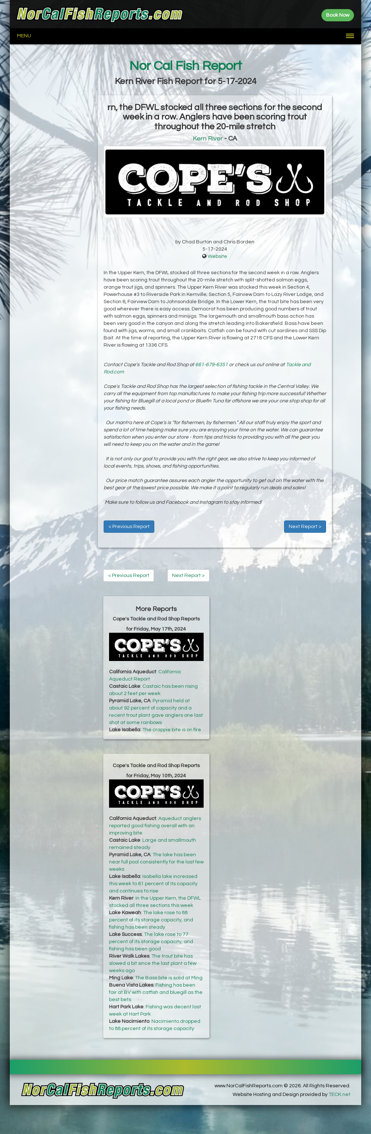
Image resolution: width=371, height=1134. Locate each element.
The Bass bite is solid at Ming (169, 977)
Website (217, 256)
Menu (24, 35)
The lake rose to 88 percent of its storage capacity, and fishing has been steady (151, 920)
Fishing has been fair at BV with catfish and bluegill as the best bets (156, 992)
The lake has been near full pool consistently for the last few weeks (156, 862)
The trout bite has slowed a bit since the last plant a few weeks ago (152, 963)
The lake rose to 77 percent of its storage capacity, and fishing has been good (151, 941)
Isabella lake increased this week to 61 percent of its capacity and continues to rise (153, 884)
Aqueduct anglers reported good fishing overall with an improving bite (155, 826)
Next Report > (305, 526)
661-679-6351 (211, 364)
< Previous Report (129, 526)
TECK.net (339, 1094)
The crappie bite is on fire (171, 729)
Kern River (208, 138)
